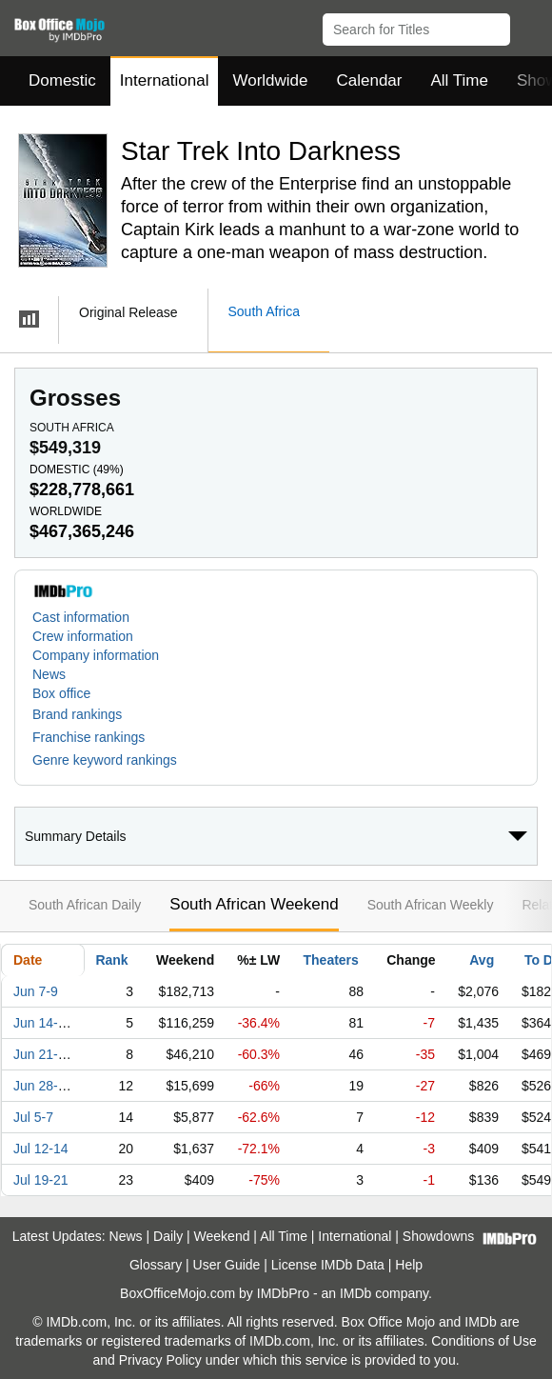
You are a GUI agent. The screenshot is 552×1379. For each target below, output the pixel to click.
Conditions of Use (484, 1341)
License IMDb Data (327, 1264)
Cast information (80, 617)
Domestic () (77, 469)
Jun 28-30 (42, 1085)
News (49, 674)
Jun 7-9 (35, 991)
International (164, 80)
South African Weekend (253, 904)
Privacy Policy (160, 1360)
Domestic (62, 80)
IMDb (355, 1293)
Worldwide (269, 80)
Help (409, 1264)
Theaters (331, 960)
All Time (459, 80)
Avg (481, 960)
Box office (61, 693)
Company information (95, 655)
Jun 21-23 (42, 1054)
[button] (528, 26)
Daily (168, 1236)
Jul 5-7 (33, 1117)
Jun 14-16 (42, 1022)
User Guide (227, 1264)
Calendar (370, 80)
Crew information (82, 636)
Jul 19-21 (41, 1180)
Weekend (222, 1236)
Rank (111, 960)
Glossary (155, 1264)
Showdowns (439, 1236)
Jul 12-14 (41, 1148)
